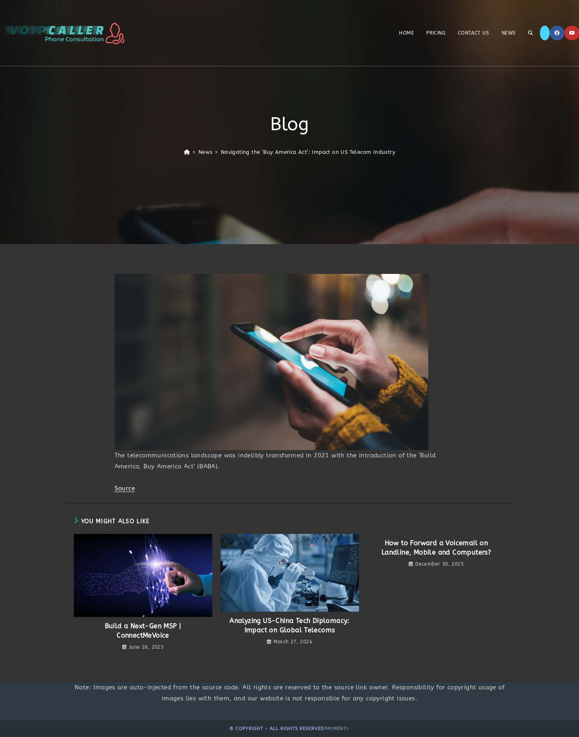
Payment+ (337, 728)
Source (124, 488)
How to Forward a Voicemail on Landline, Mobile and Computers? (436, 547)
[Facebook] (557, 33)
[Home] (187, 152)
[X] (545, 33)
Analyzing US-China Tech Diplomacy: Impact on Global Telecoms (289, 625)
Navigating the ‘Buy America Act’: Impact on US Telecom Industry (308, 152)
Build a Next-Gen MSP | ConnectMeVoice (143, 630)
